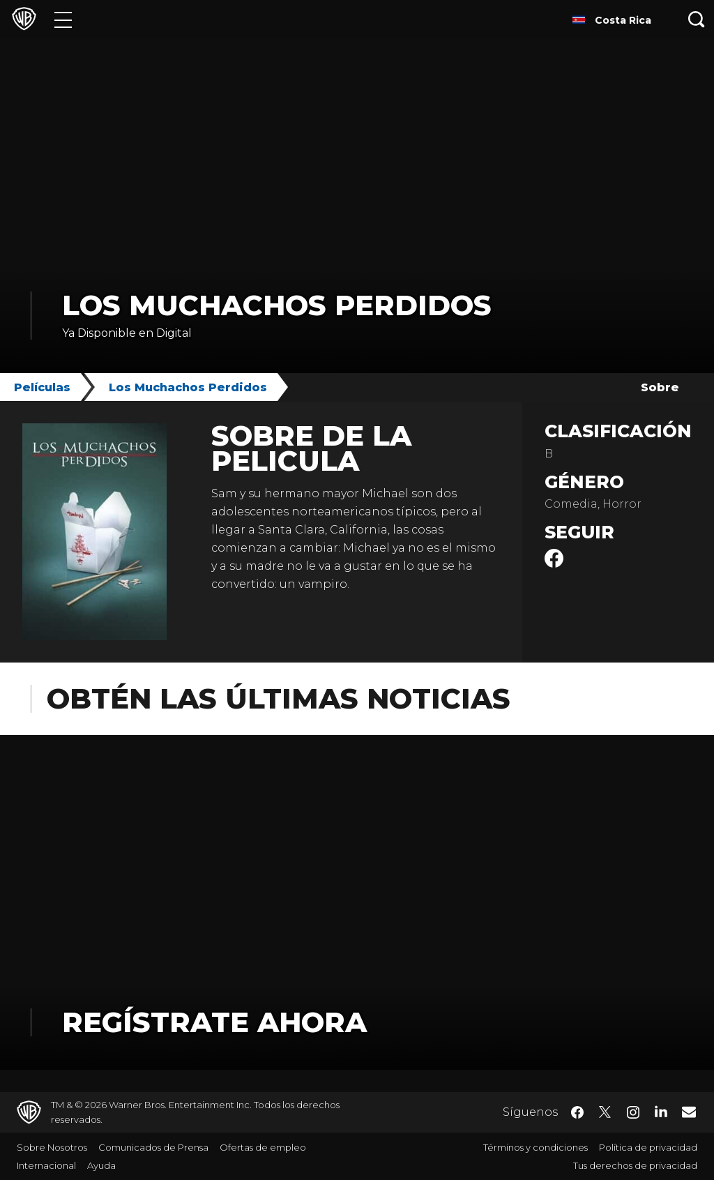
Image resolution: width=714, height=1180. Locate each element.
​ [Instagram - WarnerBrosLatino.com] (633, 1112)
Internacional (46, 1165)
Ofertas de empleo (263, 1147)
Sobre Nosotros (52, 1147)
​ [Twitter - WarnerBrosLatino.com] (605, 1112)
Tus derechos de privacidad (635, 1165)
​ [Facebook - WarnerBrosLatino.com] (577, 1112)
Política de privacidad (648, 1147)
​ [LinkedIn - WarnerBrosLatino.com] (661, 1111)
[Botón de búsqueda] (696, 19)
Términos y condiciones (535, 1147)
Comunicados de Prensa (153, 1147)
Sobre (660, 387)
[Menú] (63, 19)
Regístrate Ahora (214, 1022)
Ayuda (101, 1165)
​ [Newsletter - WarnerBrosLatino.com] (689, 1112)
